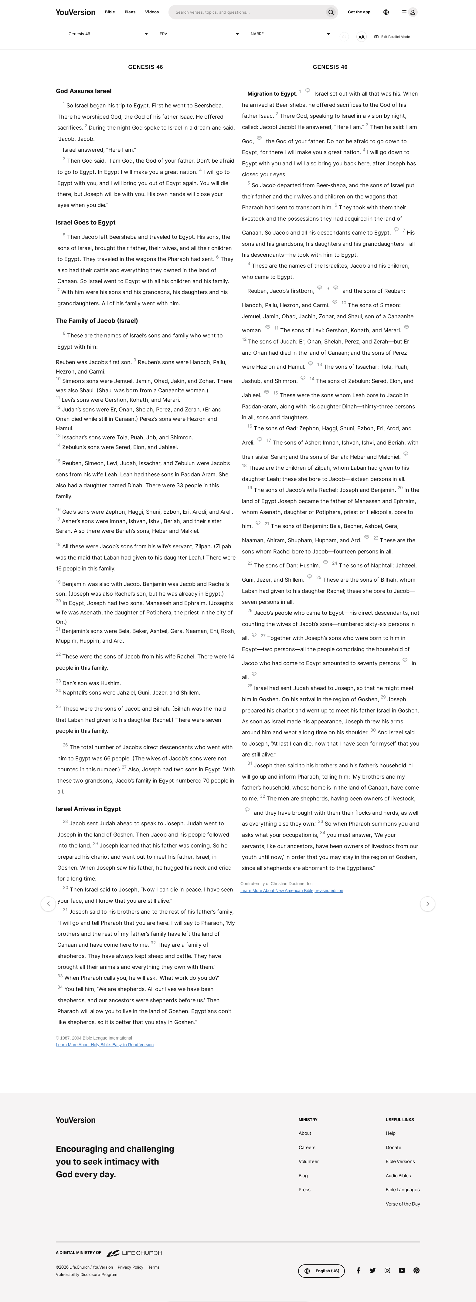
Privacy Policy (130, 1267)
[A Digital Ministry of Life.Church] (238, 1250)
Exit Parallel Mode (392, 36)
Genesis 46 (109, 34)
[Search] (246, 12)
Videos (152, 11)
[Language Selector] (386, 12)
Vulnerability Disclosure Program (86, 1274)
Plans (130, 11)
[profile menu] (408, 12)
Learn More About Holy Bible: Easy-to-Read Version (105, 1044)
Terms (154, 1267)
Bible (110, 11)
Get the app (359, 11)
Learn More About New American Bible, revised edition (291, 890)
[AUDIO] (344, 37)
